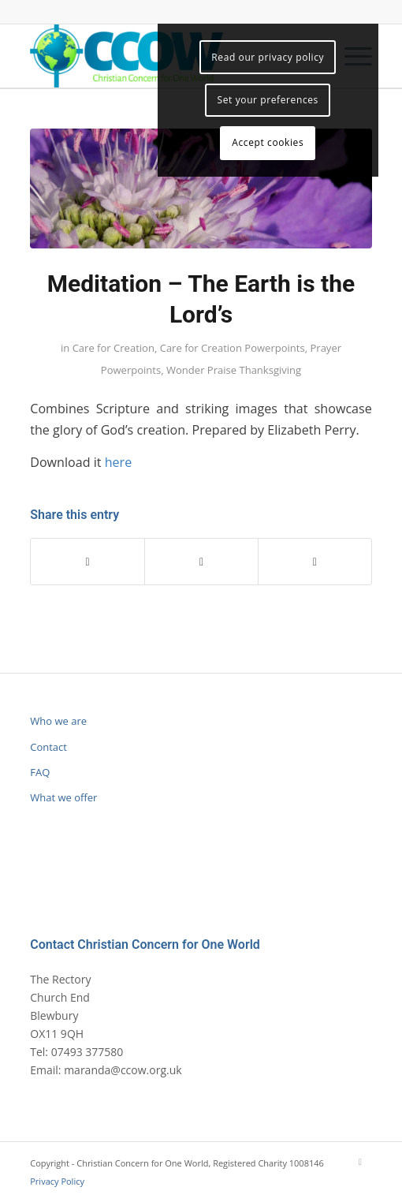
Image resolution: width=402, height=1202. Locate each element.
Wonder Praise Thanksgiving (233, 370)
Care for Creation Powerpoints (232, 348)
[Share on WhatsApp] (201, 561)
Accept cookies (267, 142)
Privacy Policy (57, 1181)
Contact (48, 747)
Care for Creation (113, 348)
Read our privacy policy (267, 57)
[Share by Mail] (315, 561)
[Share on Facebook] (87, 561)
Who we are (58, 721)
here (118, 462)
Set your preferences (268, 99)
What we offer (63, 797)
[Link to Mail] (360, 1162)
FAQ (40, 772)
